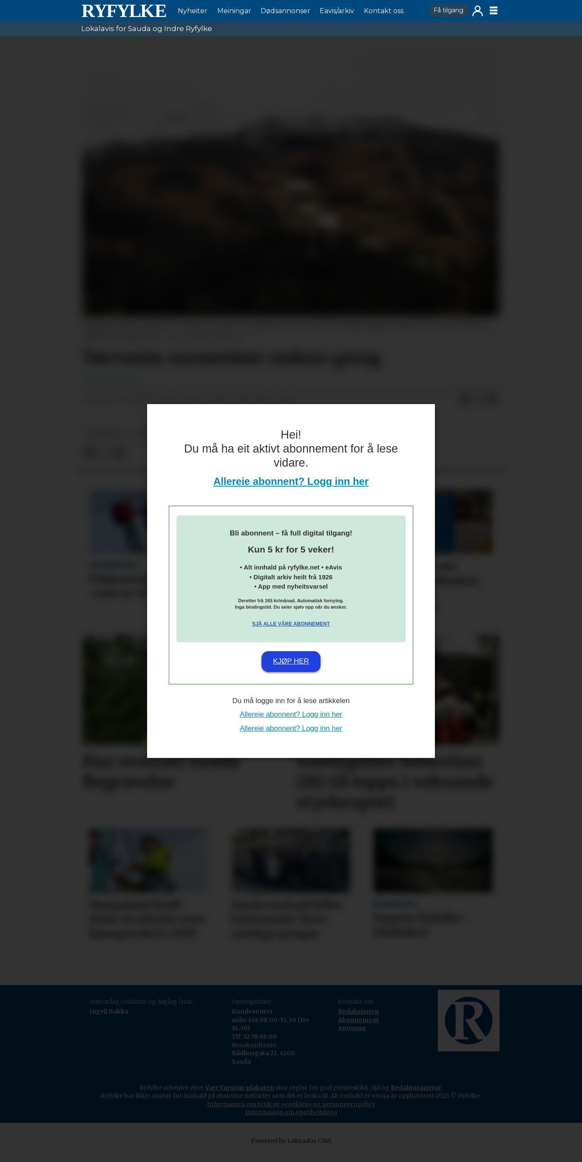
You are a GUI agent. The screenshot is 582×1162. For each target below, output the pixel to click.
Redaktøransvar (416, 1087)
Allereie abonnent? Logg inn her (291, 481)
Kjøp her (291, 661)
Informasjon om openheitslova (291, 1112)
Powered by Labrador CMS (291, 1141)
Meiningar (234, 11)
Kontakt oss (383, 11)
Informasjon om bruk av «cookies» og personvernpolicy (291, 1104)
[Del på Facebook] (465, 399)
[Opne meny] (493, 11)
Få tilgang (448, 10)
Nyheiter (192, 11)
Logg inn (477, 11)
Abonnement (358, 1020)
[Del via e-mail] (492, 399)
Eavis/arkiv (337, 11)
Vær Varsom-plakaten (239, 1087)
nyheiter (103, 434)
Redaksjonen (358, 1011)
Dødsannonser (285, 11)
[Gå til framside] (123, 10)
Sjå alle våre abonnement (291, 624)
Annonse (352, 1028)
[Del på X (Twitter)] (478, 399)
